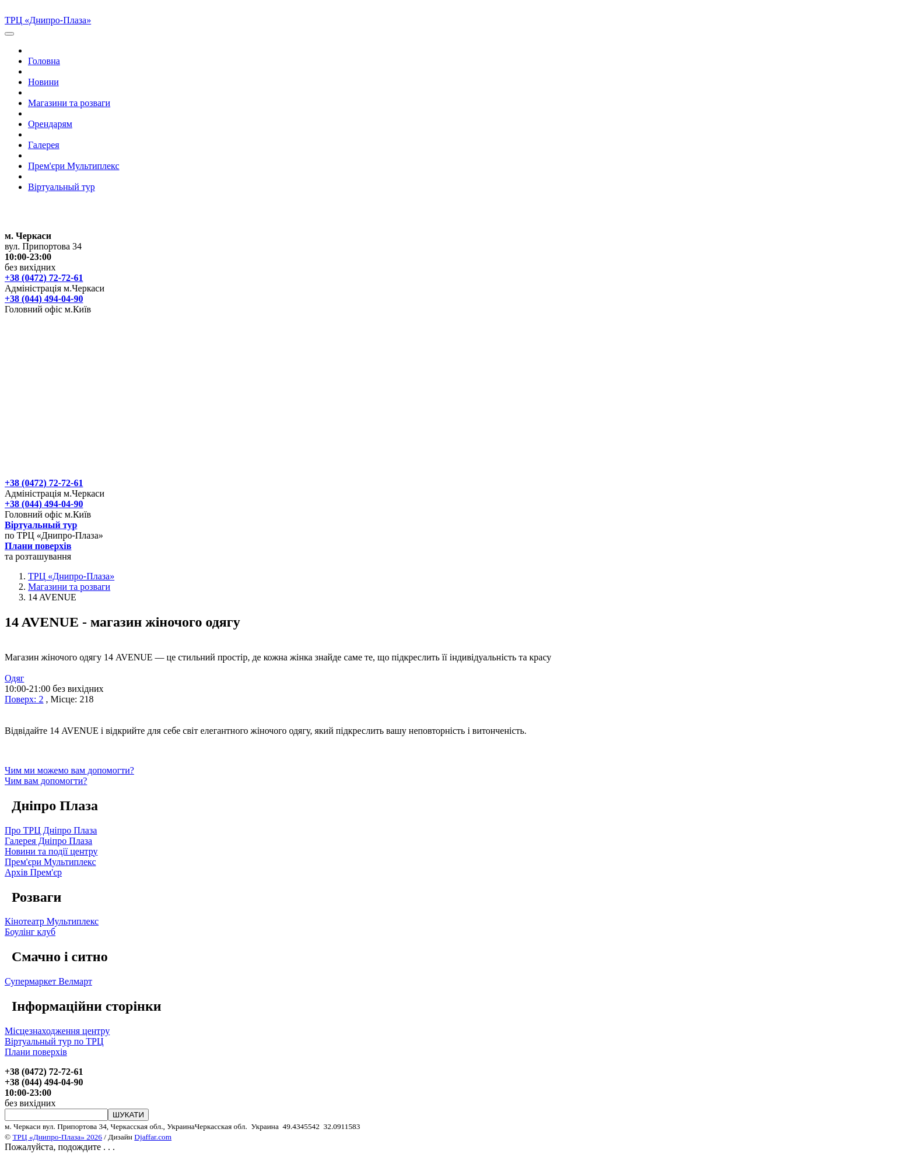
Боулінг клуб (30, 932)
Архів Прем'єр (33, 872)
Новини (43, 82)
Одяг (14, 678)
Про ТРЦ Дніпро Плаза (51, 830)
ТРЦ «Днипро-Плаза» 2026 (56, 1137)
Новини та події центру (51, 851)
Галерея (43, 145)
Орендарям (50, 124)
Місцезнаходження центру (57, 1031)
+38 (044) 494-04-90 (44, 299)
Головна (44, 61)
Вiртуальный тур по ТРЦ (54, 1041)
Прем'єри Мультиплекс (74, 166)
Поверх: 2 (24, 699)
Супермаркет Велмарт (48, 981)
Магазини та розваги (69, 103)
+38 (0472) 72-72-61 (44, 278)
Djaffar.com (152, 1137)
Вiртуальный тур (61, 187)
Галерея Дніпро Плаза (48, 841)
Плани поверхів (38, 546)
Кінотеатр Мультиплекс (52, 921)
